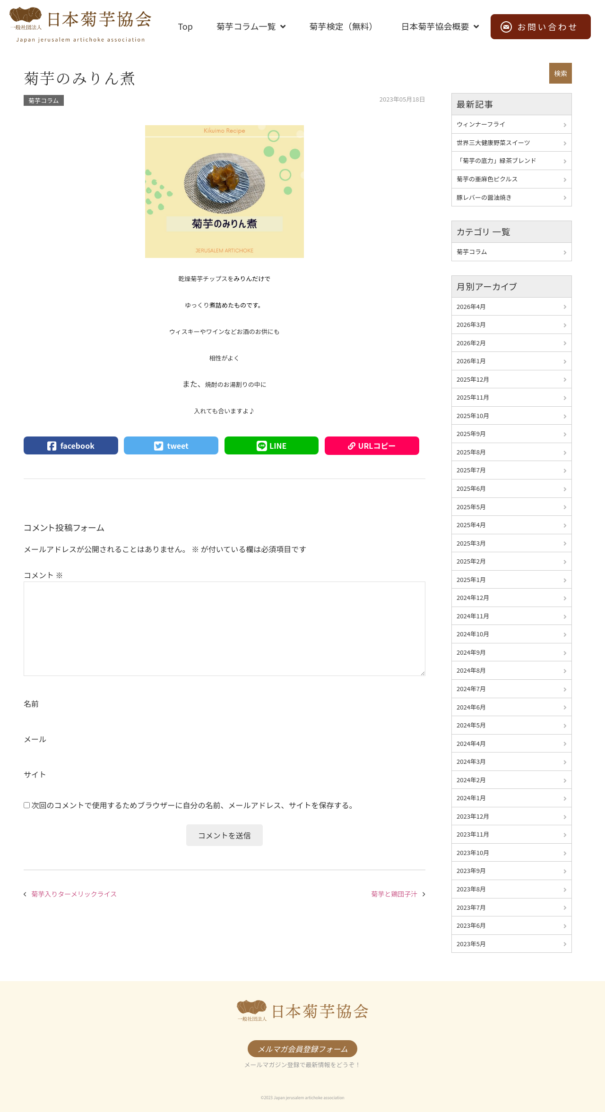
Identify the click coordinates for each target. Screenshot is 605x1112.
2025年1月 (471, 579)
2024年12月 (473, 597)
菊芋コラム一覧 (246, 26)
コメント (43, 575)
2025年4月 (471, 524)
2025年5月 (471, 506)
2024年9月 (471, 652)
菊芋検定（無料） (343, 26)
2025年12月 (473, 379)
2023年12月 (473, 816)
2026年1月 (471, 360)
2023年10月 (473, 852)
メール (35, 738)
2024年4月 (471, 743)
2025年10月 (473, 415)
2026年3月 (471, 324)
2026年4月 (471, 306)
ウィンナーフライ (481, 124)
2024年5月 (471, 724)
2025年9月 (471, 433)
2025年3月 (471, 543)
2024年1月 (471, 797)
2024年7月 (471, 688)
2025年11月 (473, 397)
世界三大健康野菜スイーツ (493, 142)
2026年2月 (471, 342)
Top (185, 26)
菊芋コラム (43, 100)
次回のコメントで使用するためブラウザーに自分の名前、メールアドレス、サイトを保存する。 (194, 805)
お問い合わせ (548, 26)
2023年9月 (471, 870)
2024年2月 (471, 779)
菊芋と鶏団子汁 (394, 893)
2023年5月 (471, 943)
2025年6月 (471, 488)
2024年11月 (473, 615)
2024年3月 (471, 761)
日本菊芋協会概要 (435, 26)
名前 (31, 703)
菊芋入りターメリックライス (74, 893)
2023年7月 (471, 907)
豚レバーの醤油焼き (484, 197)
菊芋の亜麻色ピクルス (487, 178)
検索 (560, 73)
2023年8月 (471, 888)
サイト (35, 774)
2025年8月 (471, 451)
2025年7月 (471, 469)
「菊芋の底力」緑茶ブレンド (496, 160)
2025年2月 (471, 560)
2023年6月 (471, 925)
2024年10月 (473, 633)
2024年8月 (471, 670)
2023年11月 (473, 834)
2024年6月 (471, 706)
